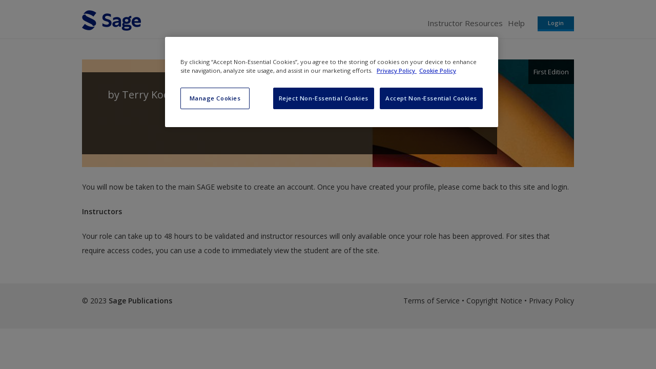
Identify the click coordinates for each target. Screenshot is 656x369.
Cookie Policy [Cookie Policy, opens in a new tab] (437, 70)
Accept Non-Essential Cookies (431, 98)
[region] (331, 82)
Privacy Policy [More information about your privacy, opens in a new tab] (397, 70)
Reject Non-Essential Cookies (323, 98)
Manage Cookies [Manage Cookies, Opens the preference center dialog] (215, 98)
